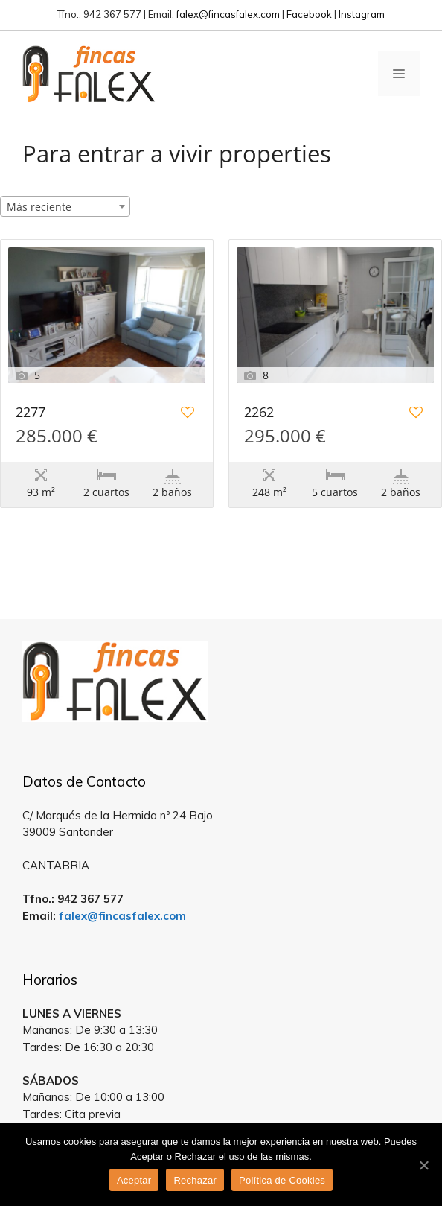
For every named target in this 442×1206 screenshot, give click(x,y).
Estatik (260, 596)
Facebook (309, 14)
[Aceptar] (423, 1165)
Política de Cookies (282, 1180)
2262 (259, 413)
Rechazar (195, 1180)
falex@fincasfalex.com (228, 14)
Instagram (362, 14)
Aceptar (134, 1180)
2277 (30, 413)
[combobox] (65, 206)
